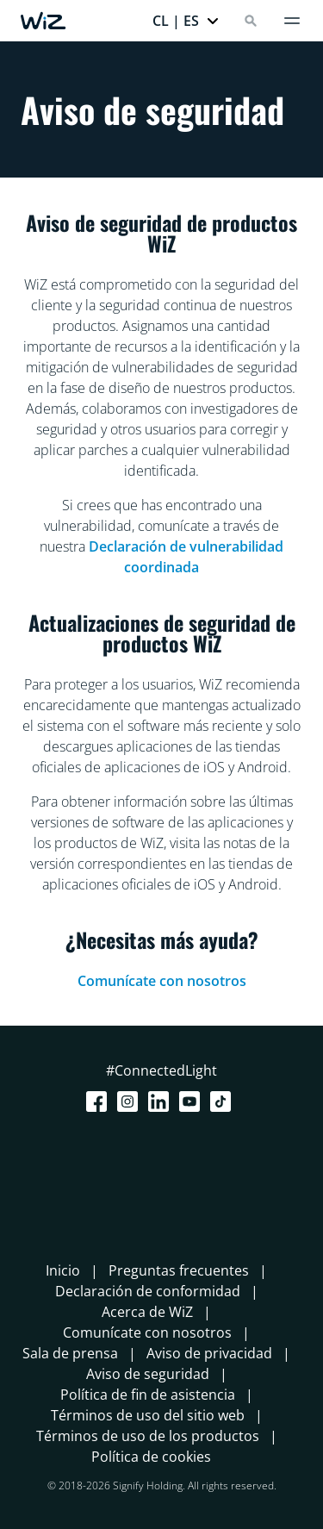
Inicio (63, 1270)
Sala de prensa (70, 1353)
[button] (186, 20)
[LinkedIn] (162, 1101)
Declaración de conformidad (147, 1291)
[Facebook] (100, 1101)
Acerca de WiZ (147, 1311)
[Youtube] (193, 1101)
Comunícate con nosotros (162, 980)
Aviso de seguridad (147, 1373)
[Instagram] (131, 1101)
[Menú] (292, 20)
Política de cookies (151, 1456)
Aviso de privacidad (209, 1353)
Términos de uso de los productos (147, 1435)
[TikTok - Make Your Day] (224, 1101)
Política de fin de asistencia (147, 1394)
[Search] (250, 20)
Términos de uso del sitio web (148, 1415)
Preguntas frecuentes (179, 1270)
